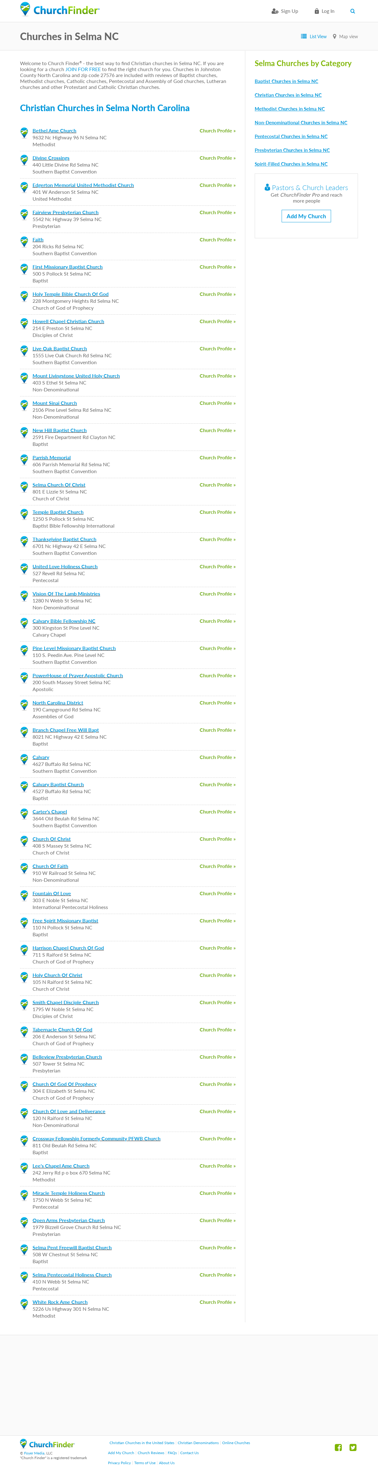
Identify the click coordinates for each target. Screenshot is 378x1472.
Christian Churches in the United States (142, 1442)
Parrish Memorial (52, 457)
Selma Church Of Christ (59, 485)
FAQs (172, 1452)
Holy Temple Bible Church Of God (71, 294)
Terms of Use (145, 1462)
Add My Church (306, 216)
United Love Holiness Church (65, 566)
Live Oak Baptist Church (60, 348)
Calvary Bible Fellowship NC (64, 621)
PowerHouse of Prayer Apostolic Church (78, 675)
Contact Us (189, 1452)
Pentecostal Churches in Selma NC (291, 136)
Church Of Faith (50, 866)
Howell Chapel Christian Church (68, 321)
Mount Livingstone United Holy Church (76, 376)
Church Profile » (218, 130)
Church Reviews (151, 1452)
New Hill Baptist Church (60, 430)
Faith (38, 239)
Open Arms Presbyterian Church (69, 1220)
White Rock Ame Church (60, 1302)
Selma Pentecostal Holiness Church (72, 1275)
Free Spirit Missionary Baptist (65, 920)
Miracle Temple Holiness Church (69, 1193)
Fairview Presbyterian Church (66, 212)
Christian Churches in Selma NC (288, 95)
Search (354, 10)
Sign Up (289, 11)
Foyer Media (34, 1453)
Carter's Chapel (50, 811)
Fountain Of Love (52, 893)
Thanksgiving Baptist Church (64, 539)
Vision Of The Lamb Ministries (66, 594)
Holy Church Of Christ (57, 975)
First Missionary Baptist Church (68, 267)
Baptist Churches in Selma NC (286, 81)
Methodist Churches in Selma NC (290, 108)
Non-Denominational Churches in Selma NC (301, 122)
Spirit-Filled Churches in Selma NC (291, 164)
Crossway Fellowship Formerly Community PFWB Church (97, 1138)
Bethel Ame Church (54, 130)
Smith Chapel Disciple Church (66, 1002)
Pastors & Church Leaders (306, 187)
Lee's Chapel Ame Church (61, 1166)
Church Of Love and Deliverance (69, 1111)
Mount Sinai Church (55, 403)
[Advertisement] (189, 1385)
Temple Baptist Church (58, 512)
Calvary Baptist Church (58, 784)
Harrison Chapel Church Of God (68, 948)
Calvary (41, 757)
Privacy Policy (119, 1462)
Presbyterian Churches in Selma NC (292, 150)
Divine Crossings (51, 158)
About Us (167, 1462)
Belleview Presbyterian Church (67, 1057)
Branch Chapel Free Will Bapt (66, 730)
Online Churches (236, 1442)
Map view (348, 36)
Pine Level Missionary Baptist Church (74, 648)
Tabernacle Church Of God (62, 1029)
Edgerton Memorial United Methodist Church (83, 185)
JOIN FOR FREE (83, 69)
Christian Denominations (198, 1442)
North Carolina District (58, 702)
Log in (328, 11)
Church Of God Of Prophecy (64, 1084)
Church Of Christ (52, 839)
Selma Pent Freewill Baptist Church (72, 1247)
